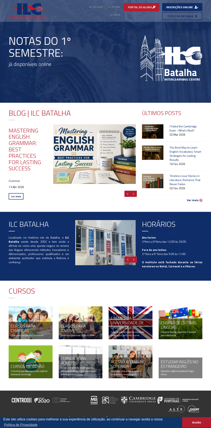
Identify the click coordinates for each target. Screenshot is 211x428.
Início (78, 23)
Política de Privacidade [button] (21, 425)
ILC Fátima (114, 7)
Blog (117, 23)
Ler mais (16, 196)
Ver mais (192, 200)
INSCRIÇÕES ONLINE (182, 7)
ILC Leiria (115, 15)
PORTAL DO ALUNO (141, 7)
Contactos (152, 23)
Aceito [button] (196, 422)
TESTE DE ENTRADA (182, 16)
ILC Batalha (96, 7)
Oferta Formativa (98, 23)
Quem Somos (133, 23)
